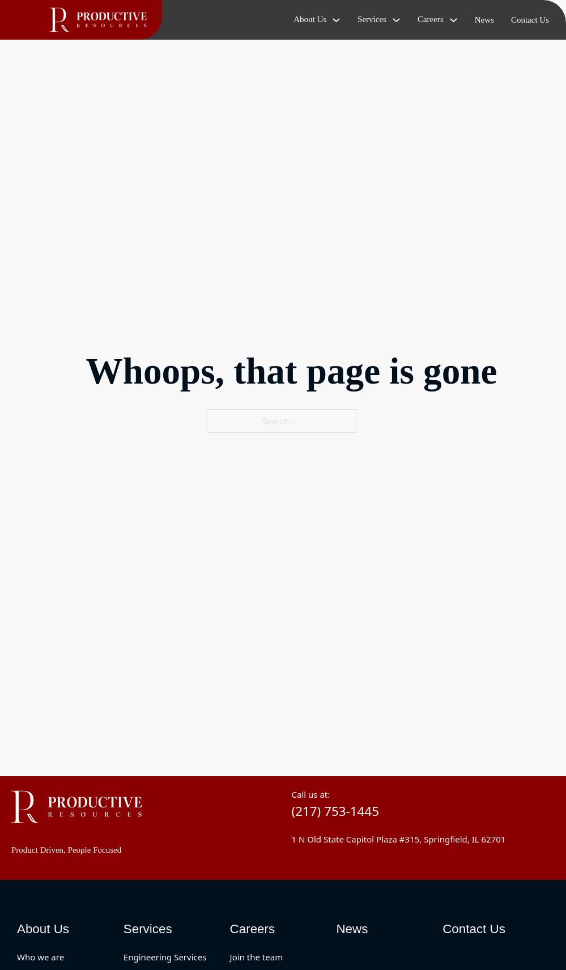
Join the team (256, 957)
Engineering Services (165, 957)
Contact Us (530, 19)
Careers (252, 929)
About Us (43, 929)
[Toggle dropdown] (336, 20)
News (484, 19)
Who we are (40, 957)
